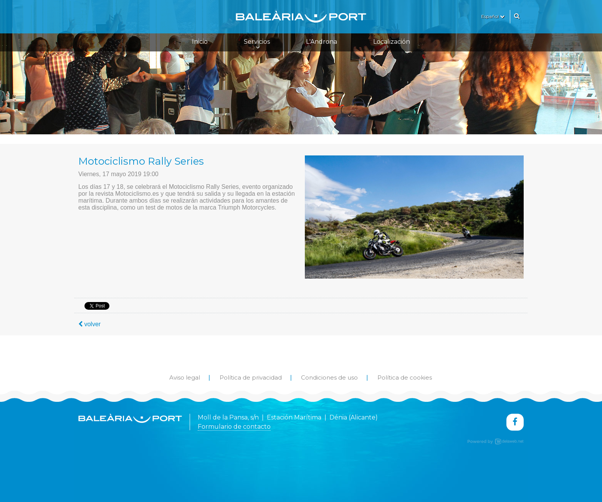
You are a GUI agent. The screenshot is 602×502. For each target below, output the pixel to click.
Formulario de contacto (234, 426)
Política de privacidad (251, 377)
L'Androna (321, 41)
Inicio (200, 41)
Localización (391, 41)
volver (89, 324)
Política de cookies (404, 377)
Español (492, 16)
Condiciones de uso (329, 377)
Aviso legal (184, 377)
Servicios (257, 44)
